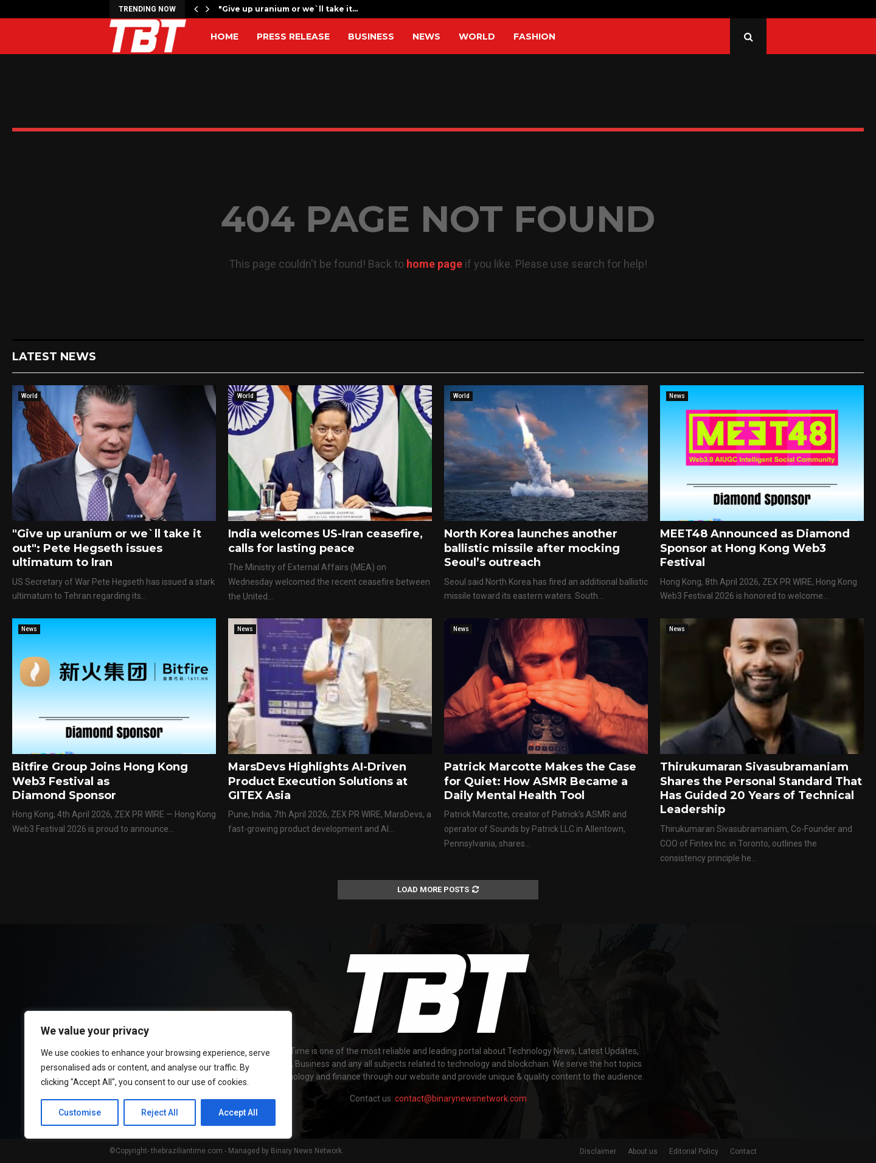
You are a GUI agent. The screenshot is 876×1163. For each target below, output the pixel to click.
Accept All (238, 1112)
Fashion (534, 36)
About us (643, 1151)
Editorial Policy (693, 1151)
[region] (158, 1075)
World (477, 36)
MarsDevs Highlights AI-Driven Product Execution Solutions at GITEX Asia (318, 781)
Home (224, 36)
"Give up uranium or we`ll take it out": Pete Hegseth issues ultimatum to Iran (106, 548)
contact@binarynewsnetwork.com (461, 1098)
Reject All (160, 1112)
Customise (80, 1112)
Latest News (54, 356)
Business (371, 36)
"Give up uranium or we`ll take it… (288, 8)
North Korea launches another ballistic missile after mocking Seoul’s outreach (532, 548)
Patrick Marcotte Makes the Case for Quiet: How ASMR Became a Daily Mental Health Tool (540, 781)
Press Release (293, 36)
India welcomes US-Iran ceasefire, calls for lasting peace (325, 540)
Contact (743, 1151)
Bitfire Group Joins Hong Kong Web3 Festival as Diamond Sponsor (100, 781)
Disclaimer (598, 1151)
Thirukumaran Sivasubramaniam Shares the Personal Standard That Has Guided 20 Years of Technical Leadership (761, 788)
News (426, 36)
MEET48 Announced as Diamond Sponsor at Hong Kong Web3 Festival (755, 548)
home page (434, 263)
